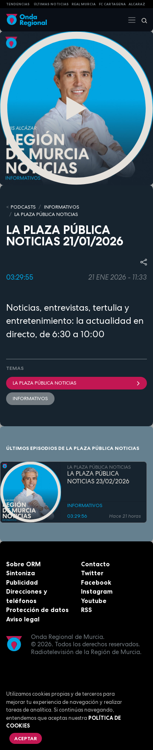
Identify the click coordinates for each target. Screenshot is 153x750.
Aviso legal (22, 619)
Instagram (97, 591)
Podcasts (23, 207)
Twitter (92, 573)
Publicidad (22, 582)
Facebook (96, 582)
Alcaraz (137, 4)
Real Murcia (84, 4)
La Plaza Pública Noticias (76, 383)
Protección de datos (37, 610)
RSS (86, 610)
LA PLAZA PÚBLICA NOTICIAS (46, 214)
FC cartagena (112, 4)
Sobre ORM (23, 564)
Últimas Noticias (51, 4)
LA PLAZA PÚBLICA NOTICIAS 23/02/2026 (98, 477)
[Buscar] (141, 20)
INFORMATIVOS (61, 207)
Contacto (95, 564)
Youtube (94, 601)
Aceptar (25, 738)
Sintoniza (20, 573)
